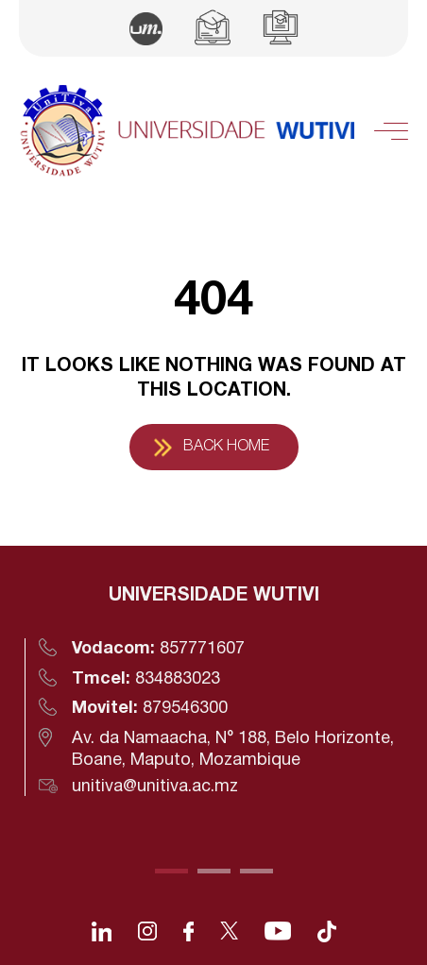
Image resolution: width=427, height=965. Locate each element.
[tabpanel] (213, 690)
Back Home (226, 446)
